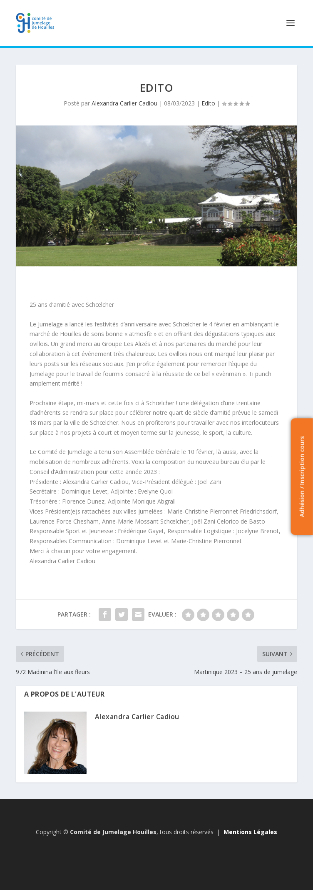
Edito (208, 103)
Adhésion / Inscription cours (302, 476)
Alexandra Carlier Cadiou (124, 103)
